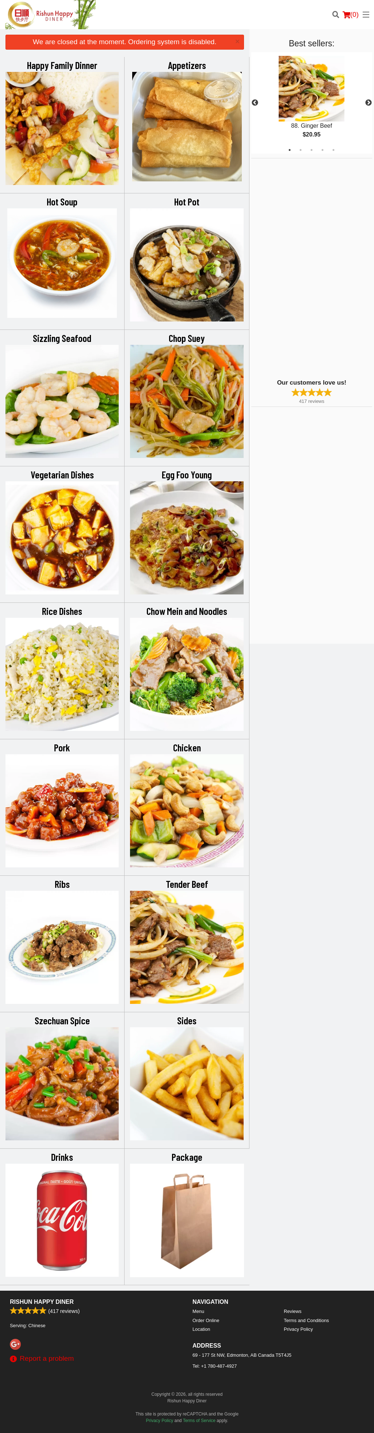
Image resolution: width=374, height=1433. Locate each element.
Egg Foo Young (187, 474)
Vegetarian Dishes (62, 474)
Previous (255, 103)
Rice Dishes (62, 611)
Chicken (187, 747)
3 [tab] (311, 150)
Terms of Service (199, 1420)
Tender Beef (187, 884)
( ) (351, 14)
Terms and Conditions (306, 1320)
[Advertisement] (297, 267)
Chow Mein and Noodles (186, 611)
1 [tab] (289, 150)
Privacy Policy (298, 1329)
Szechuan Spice (62, 1020)
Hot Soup (62, 201)
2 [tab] (300, 150)
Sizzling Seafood (62, 338)
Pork (62, 747)
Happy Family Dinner (62, 65)
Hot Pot (186, 201)
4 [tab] (322, 150)
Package (187, 1157)
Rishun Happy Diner (42, 1302)
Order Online (205, 1320)
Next (368, 103)
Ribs (62, 884)
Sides (186, 1020)
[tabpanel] (311, 103)
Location (201, 1329)
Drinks (62, 1157)
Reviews (292, 1311)
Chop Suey (187, 338)
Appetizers (187, 65)
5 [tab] (333, 150)
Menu (198, 1311)
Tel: (214, 1366)
